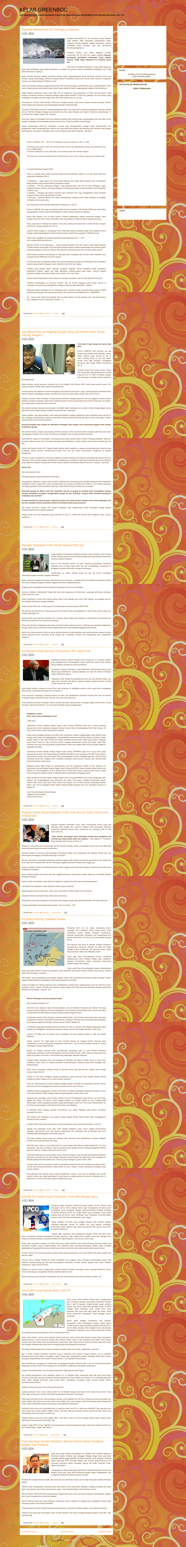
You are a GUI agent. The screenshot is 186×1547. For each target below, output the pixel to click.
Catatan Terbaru (29, 1531)
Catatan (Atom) (70, 1540)
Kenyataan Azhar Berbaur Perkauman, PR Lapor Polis (56, 651)
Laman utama (67, 1531)
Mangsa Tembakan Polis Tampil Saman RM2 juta (53, 545)
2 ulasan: (55, 313)
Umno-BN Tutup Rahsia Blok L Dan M (46, 1290)
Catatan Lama (104, 1531)
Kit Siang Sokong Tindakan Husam (44, 919)
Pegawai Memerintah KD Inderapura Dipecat (50, 29)
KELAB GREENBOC (44, 10)
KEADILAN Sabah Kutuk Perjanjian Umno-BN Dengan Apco (60, 1196)
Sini (62, 300)
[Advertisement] (66, 322)
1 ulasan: (55, 644)
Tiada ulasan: (56, 913)
